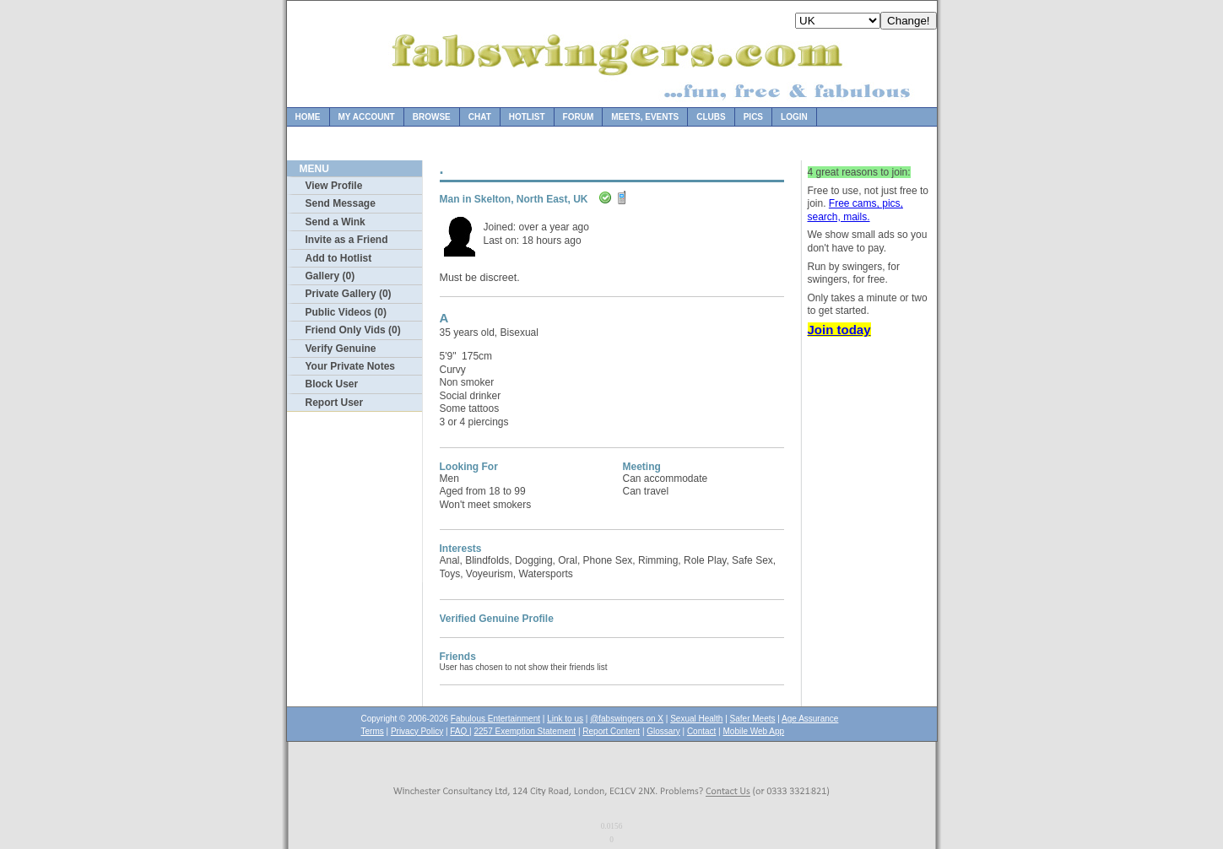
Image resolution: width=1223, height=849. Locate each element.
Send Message (341, 203)
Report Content (611, 731)
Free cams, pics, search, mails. (855, 210)
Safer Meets (753, 718)
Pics (753, 117)
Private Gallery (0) (349, 294)
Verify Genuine (341, 348)
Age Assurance (810, 718)
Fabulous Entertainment (495, 718)
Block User (332, 384)
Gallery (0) (330, 276)
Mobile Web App (754, 731)
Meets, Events (645, 117)
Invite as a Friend (347, 240)
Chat (479, 117)
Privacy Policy (417, 731)
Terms (372, 731)
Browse (432, 117)
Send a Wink (335, 222)
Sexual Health (696, 718)
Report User (335, 402)
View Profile (334, 186)
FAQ (459, 731)
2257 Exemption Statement (525, 731)
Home (308, 117)
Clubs (710, 117)
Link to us (565, 718)
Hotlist (527, 117)
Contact (701, 731)
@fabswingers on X (626, 718)
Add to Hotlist (339, 258)
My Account (366, 117)
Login (794, 117)
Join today (839, 329)
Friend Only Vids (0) (353, 330)
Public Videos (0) (346, 312)
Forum (578, 117)
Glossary (663, 731)
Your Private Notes (350, 366)
